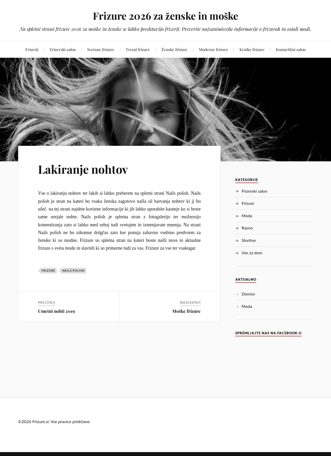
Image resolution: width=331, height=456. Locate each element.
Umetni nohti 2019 (56, 311)
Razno (247, 227)
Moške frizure (186, 311)
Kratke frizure (252, 49)
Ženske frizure (174, 49)
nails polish (73, 270)
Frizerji (31, 49)
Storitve (249, 240)
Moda (247, 215)
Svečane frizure (101, 49)
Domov (248, 293)
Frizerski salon (63, 49)
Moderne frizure (213, 49)
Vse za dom (252, 252)
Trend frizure (138, 49)
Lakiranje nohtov (83, 169)
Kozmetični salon (291, 49)
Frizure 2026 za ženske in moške (165, 15)
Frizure (48, 270)
